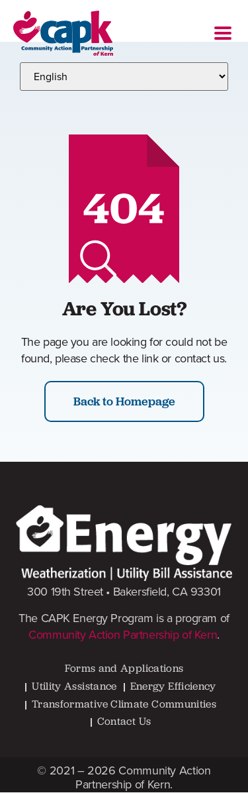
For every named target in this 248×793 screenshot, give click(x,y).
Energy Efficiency (173, 686)
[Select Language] (124, 76)
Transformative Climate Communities (124, 704)
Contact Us (124, 721)
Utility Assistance (74, 686)
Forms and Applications (124, 668)
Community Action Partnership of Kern (122, 634)
